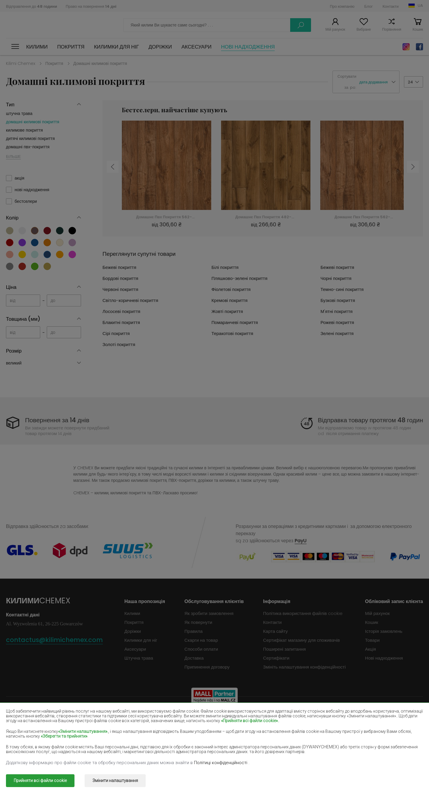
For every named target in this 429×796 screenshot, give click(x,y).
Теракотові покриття (232, 333)
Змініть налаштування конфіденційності (304, 667)
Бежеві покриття (119, 267)
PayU (301, 540)
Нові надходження (248, 46)
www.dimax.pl (407, 776)
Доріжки (160, 46)
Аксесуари (196, 46)
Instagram (406, 46)
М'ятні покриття (337, 311)
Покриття (71, 46)
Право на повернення (91, 6)
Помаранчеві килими (111, 743)
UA (420, 5)
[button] (379, 82)
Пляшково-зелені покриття (240, 278)
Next (413, 167)
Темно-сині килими (276, 726)
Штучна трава (139, 658)
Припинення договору (207, 667)
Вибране (364, 29)
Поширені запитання (284, 649)
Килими (37, 46)
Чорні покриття (336, 278)
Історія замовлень (383, 631)
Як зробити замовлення (208, 613)
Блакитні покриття (121, 322)
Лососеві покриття (121, 311)
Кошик (418, 29)
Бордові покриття (120, 278)
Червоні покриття (120, 289)
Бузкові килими (188, 735)
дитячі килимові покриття (30, 138)
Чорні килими (20, 726)
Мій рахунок (335, 29)
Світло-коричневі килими (366, 726)
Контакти (391, 6)
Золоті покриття (118, 344)
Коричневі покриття (193, 717)
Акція (370, 649)
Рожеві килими (188, 743)
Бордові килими (272, 717)
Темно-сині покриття (342, 289)
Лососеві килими (23, 735)
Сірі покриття (116, 333)
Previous (113, 167)
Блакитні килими (23, 743)
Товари (372, 640)
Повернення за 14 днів (57, 420)
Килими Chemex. (59, 776)
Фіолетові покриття (231, 289)
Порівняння (391, 29)
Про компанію (342, 6)
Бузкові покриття (338, 300)
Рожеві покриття (337, 322)
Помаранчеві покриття (235, 322)
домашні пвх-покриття (27, 146)
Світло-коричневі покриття (130, 300)
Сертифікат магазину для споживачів (301, 640)
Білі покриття (225, 267)
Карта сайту (275, 631)
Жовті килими (270, 735)
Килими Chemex (32, 25)
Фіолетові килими (191, 726)
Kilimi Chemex (20, 63)
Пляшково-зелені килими (366, 717)
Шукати (300, 25)
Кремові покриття (230, 300)
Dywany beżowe (24, 717)
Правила (193, 631)
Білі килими (101, 717)
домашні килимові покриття (32, 121)
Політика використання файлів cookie (303, 613)
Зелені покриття (337, 333)
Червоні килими (105, 726)
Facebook (419, 46)
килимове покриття (24, 130)
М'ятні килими (354, 735)
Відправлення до (31, 6)
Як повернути (198, 622)
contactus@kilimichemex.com (54, 639)
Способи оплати (201, 649)
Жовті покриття (227, 311)
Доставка (193, 658)
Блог (368, 6)
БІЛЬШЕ (13, 156)
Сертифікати (276, 658)
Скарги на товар (201, 640)
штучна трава (19, 113)
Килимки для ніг (116, 46)
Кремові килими (105, 735)
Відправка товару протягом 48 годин (370, 420)
